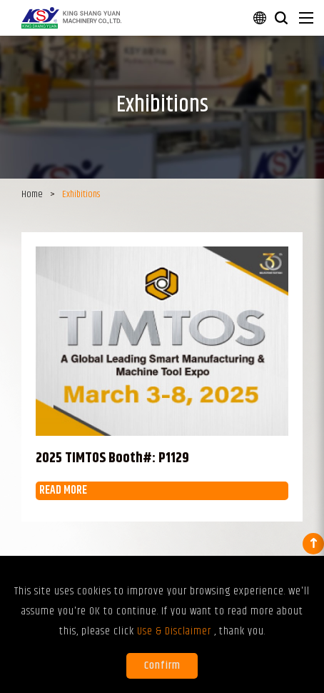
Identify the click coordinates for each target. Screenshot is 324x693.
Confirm (162, 665)
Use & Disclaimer (175, 631)
